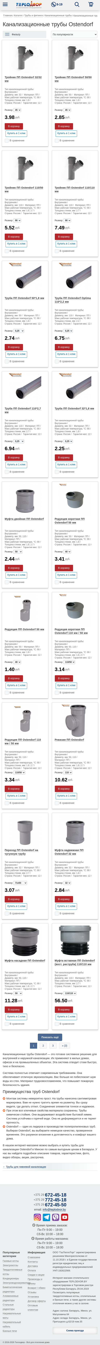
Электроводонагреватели (16, 1282)
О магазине (34, 1257)
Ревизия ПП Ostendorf (69, 739)
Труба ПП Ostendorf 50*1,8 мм (24, 298)
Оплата (32, 1270)
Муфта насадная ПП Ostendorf (25, 960)
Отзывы (32, 1292)
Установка (33, 1296)
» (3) (64, 1045)
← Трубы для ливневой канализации (24, 1166)
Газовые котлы (11, 1261)
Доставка (33, 1266)
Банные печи (10, 1331)
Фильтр (16, 34)
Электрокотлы (10, 1265)
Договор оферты (37, 1301)
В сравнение (17, 140)
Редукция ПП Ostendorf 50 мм (24, 629)
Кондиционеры (11, 1278)
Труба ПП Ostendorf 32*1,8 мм (74, 408)
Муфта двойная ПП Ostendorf (24, 518)
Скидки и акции (36, 1274)
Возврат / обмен (36, 1288)
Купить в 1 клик (16, 133)
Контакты (33, 1261)
